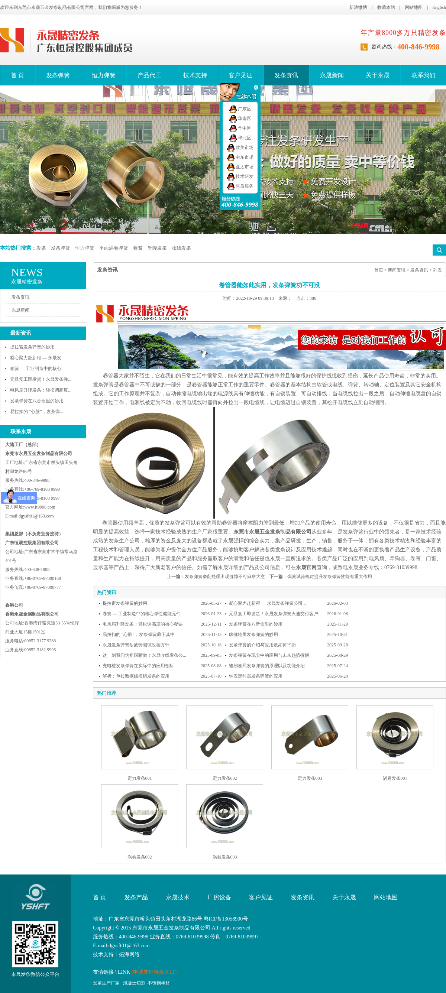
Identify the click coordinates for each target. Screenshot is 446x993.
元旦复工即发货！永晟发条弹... (40, 379)
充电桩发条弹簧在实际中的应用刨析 (138, 665)
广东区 (240, 108)
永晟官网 (306, 567)
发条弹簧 (58, 75)
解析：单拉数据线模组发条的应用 (136, 676)
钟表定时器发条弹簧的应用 (255, 676)
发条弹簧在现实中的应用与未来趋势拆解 (269, 655)
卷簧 (138, 248)
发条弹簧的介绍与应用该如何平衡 (262, 645)
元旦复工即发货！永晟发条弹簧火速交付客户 (273, 613)
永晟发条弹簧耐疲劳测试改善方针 (136, 645)
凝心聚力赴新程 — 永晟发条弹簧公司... (267, 603)
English (439, 7)
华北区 (240, 137)
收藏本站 (386, 7)
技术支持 (195, 75)
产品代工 (149, 75)
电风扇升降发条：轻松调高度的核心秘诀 (143, 624)
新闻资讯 (396, 270)
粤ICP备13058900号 (226, 919)
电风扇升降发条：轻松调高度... (40, 390)
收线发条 (181, 248)
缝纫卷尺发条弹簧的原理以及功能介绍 (267, 665)
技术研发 (240, 176)
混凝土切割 (134, 983)
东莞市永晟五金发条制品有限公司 (272, 532)
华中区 (240, 128)
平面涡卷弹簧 (113, 248)
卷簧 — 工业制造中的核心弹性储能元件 (142, 613)
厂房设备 (219, 897)
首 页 (17, 75)
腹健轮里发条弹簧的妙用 (253, 634)
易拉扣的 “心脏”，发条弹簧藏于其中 (139, 634)
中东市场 (240, 157)
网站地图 (414, 7)
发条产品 (136, 897)
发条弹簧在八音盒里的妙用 (37, 400)
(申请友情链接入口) (154, 972)
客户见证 (240, 75)
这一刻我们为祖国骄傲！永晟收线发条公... (144, 655)
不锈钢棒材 (159, 983)
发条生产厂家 (106, 983)
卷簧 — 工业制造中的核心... (37, 368)
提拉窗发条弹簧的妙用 (32, 347)
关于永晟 (378, 75)
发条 (41, 248)
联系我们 (423, 75)
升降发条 (157, 248)
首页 (378, 270)
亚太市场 (240, 166)
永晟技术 (178, 897)
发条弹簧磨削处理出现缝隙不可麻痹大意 (225, 576)
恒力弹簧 (104, 75)
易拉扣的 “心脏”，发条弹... (36, 411)
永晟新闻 (332, 75)
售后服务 (240, 186)
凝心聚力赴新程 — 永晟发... (37, 357)
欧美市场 (240, 147)
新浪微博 (358, 7)
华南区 (240, 118)
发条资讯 (286, 75)
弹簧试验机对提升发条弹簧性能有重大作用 (329, 576)
